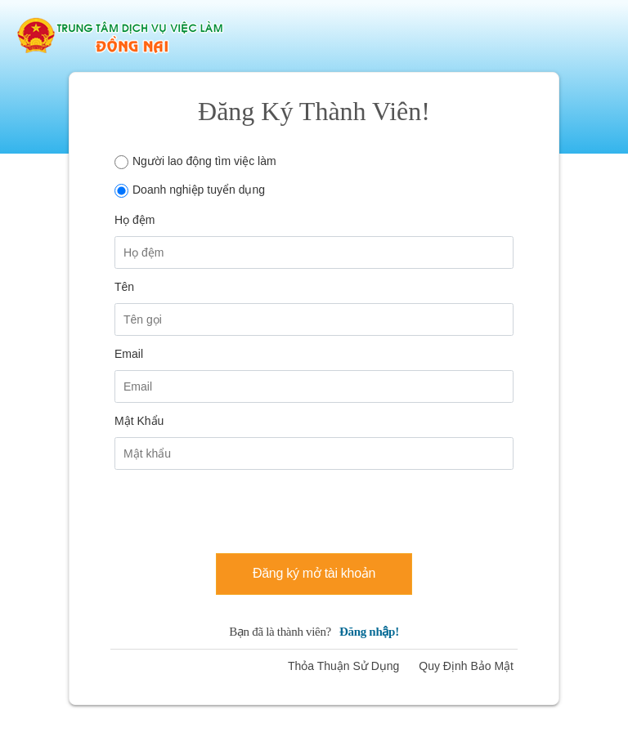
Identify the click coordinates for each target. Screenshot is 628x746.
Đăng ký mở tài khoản (314, 573)
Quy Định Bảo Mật (466, 665)
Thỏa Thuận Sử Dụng (343, 665)
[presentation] (238, 507)
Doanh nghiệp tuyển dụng (198, 189)
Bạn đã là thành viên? (314, 631)
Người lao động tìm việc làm (204, 161)
